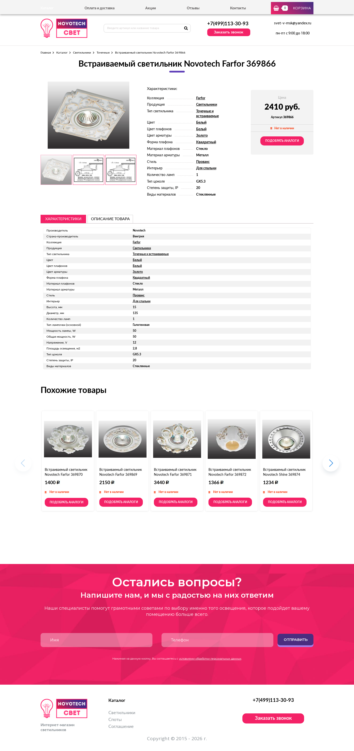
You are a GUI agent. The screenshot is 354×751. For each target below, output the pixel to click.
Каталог (61, 52)
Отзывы (193, 8)
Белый (201, 122)
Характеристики (63, 219)
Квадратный (206, 142)
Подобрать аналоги (282, 140)
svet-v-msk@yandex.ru (292, 23)
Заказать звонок (228, 32)
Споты (115, 720)
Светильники (82, 52)
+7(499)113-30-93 (228, 23)
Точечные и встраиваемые (151, 254)
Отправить (296, 639)
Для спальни (206, 168)
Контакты (238, 8)
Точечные (103, 52)
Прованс (203, 162)
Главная (46, 52)
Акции (150, 8)
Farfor (200, 98)
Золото (202, 135)
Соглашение (121, 726)
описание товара (110, 219)
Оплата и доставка (100, 8)
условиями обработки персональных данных (210, 658)
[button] (331, 466)
